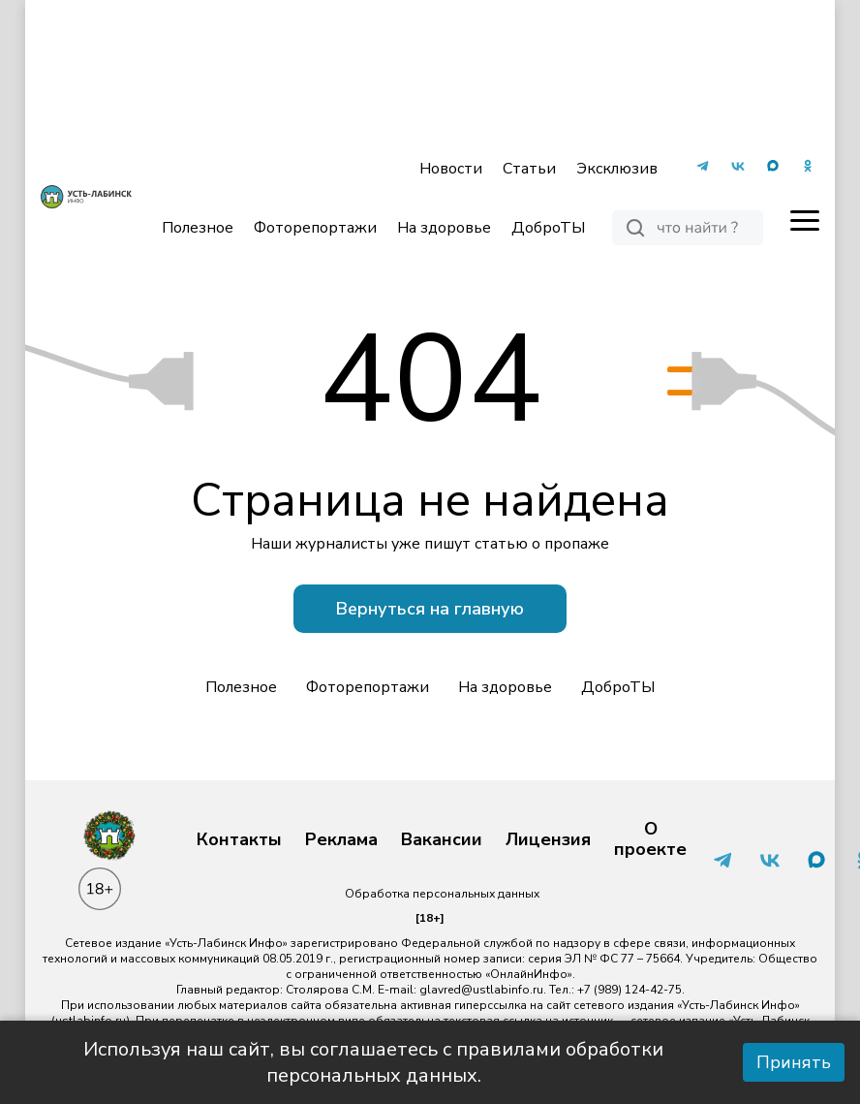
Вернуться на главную (430, 608)
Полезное (197, 227)
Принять (793, 1062)
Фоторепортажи (315, 227)
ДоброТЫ (548, 227)
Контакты (239, 840)
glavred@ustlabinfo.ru (481, 989)
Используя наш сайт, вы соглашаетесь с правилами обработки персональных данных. (373, 1062)
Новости (450, 168)
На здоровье (444, 227)
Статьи (529, 168)
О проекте (650, 840)
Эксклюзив (617, 168)
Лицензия (548, 840)
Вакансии (441, 840)
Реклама (341, 840)
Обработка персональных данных (442, 893)
